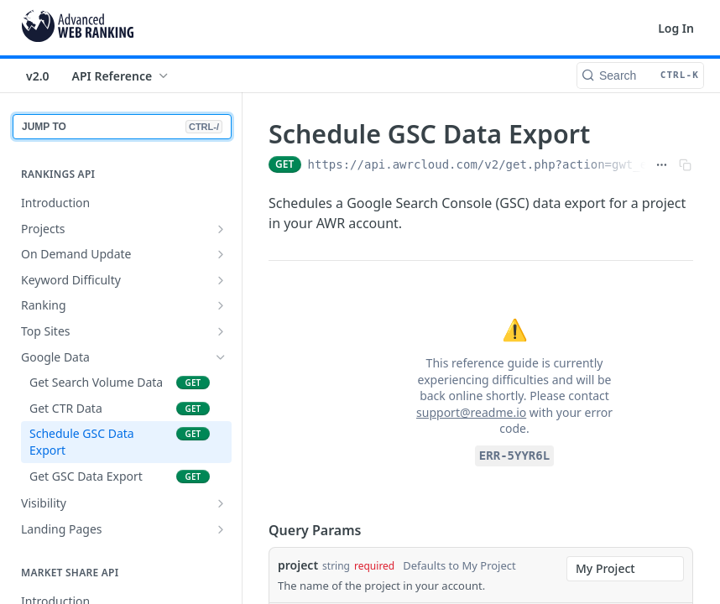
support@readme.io (471, 412)
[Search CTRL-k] (640, 75)
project (298, 565)
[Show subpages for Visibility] (220, 503)
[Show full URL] (661, 164)
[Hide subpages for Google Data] (220, 357)
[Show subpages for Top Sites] (220, 331)
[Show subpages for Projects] (220, 229)
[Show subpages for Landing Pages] (220, 529)
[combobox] (625, 568)
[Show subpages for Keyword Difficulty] (220, 280)
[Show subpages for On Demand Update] (220, 254)
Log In (676, 28)
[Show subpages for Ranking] (220, 305)
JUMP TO (122, 126)
